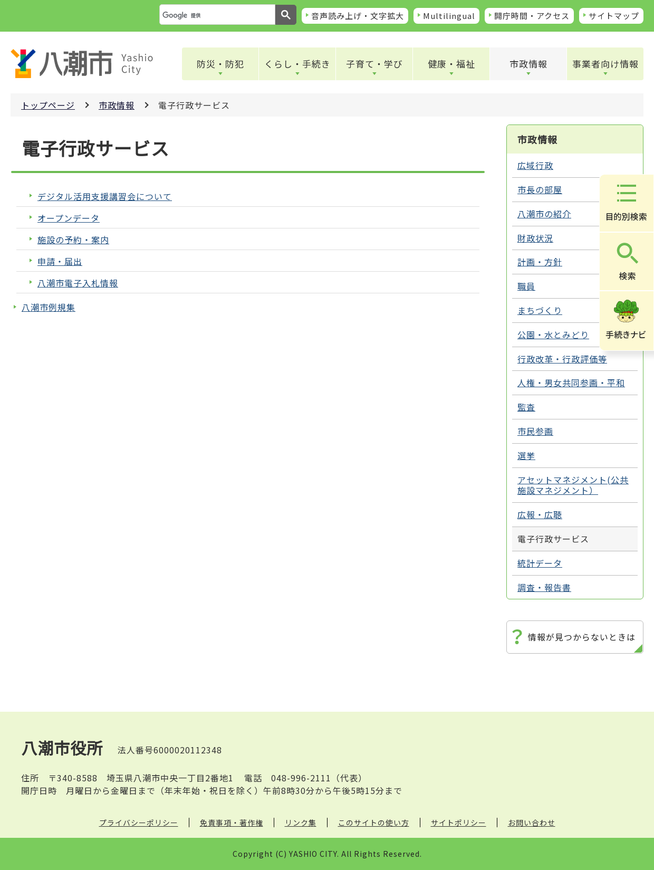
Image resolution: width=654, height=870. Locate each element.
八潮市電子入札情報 (77, 283)
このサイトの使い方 (373, 822)
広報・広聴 (539, 514)
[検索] (216, 15)
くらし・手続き (297, 63)
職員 (526, 286)
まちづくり (539, 310)
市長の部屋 (539, 189)
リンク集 (300, 822)
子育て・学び (374, 63)
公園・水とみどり (553, 334)
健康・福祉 (451, 63)
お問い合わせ (531, 822)
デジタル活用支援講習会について (104, 196)
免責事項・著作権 (231, 822)
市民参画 (535, 431)
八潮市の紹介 (544, 213)
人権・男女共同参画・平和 (571, 382)
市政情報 (528, 63)
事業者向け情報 (605, 63)
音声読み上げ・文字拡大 (357, 15)
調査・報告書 (544, 587)
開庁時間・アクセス (532, 15)
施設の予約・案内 (73, 239)
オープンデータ (68, 218)
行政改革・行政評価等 (562, 358)
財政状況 (535, 238)
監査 (526, 406)
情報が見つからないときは (582, 636)
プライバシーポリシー (138, 822)
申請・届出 (59, 261)
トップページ (48, 105)
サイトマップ (614, 15)
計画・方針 (539, 261)
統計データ (539, 563)
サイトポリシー (458, 822)
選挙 (526, 455)
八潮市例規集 (48, 307)
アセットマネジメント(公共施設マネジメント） (573, 485)
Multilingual (449, 15)
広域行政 (535, 165)
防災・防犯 (220, 63)
